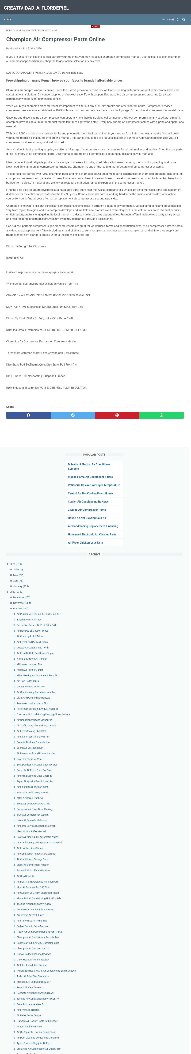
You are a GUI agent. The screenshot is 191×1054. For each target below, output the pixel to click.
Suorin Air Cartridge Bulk (161, 375)
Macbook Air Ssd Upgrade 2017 (165, 662)
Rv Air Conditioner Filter (161, 718)
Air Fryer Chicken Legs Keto (158, 139)
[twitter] (51, 468)
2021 (148, 160)
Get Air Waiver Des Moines (162, 298)
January (153, 182)
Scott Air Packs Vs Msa (160, 389)
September (154, 898)
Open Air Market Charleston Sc (164, 834)
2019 (148, 948)
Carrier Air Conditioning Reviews (161, 89)
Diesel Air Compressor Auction (164, 515)
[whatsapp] (110, 468)
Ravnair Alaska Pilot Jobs (162, 758)
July (150, 166)
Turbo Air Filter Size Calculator (164, 657)
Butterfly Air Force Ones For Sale (165, 404)
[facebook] (21, 468)
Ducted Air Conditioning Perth (164, 251)
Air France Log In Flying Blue (163, 586)
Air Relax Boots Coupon (161, 703)
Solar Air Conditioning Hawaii (164, 427)
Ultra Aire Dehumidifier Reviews (165, 313)
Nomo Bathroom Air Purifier (163, 266)
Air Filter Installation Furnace (163, 642)
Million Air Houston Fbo (161, 272)
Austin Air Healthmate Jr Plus (164, 318)
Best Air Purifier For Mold (161, 840)
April (150, 177)
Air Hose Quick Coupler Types (164, 235)
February (153, 937)
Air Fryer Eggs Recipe (159, 698)
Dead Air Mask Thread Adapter (164, 763)
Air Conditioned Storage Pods (164, 509)
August (152, 903)
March (151, 931)
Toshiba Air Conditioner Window (165, 565)
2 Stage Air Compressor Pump (160, 97)
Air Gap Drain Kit (157, 526)
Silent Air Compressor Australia (165, 438)
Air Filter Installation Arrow (162, 892)
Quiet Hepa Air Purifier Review (164, 636)
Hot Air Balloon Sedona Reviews (165, 631)
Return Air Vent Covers (160, 668)
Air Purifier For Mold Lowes (163, 769)
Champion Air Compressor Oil (164, 625)
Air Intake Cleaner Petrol (161, 784)
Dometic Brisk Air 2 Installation (164, 369)
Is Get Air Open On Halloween (164, 455)
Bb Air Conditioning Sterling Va (164, 876)
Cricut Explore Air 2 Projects (163, 881)
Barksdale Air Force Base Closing (166, 444)
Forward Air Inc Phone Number (165, 520)
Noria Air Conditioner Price (162, 864)
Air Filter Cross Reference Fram (165, 363)
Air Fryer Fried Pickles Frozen (163, 246)
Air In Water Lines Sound (161, 494)
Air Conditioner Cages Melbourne (166, 343)
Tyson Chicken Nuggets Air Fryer (166, 743)
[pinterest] (81, 468)
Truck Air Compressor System (164, 449)
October (152, 204)
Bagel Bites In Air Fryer (160, 220)
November (154, 199)
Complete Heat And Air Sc (162, 692)
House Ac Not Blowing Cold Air (160, 105)
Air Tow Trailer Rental (159, 292)
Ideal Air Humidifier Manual (163, 470)
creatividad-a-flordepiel (38, 4)
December (153, 193)
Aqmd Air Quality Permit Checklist (166, 416)
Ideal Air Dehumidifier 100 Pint (164, 541)
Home (9, 13)
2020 (148, 188)
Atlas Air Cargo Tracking (161, 432)
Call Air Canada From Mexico (163, 591)
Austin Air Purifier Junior (161, 277)
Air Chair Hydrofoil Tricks (161, 240)
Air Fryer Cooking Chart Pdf (163, 358)
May (150, 171)
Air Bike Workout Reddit (161, 870)
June (151, 914)
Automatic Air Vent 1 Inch (162, 580)
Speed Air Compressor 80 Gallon (165, 789)
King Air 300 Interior (159, 804)
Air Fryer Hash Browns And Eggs (166, 819)
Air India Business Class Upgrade (166, 410)
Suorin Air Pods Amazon (161, 887)
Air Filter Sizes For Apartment (164, 421)
